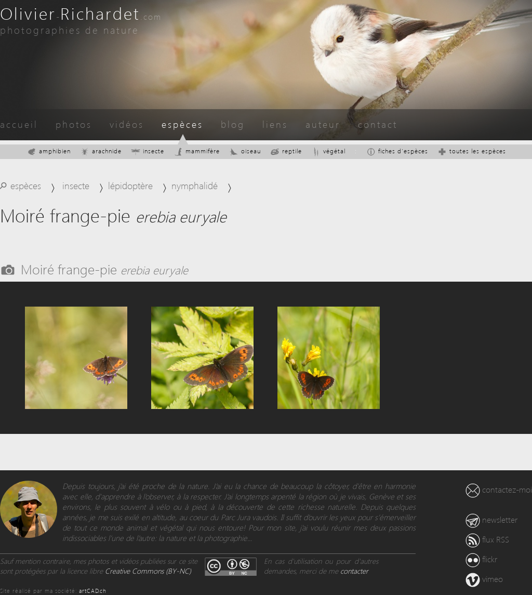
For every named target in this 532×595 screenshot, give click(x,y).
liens (275, 123)
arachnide (101, 151)
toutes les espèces (471, 151)
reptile (286, 151)
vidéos (127, 123)
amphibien (49, 151)
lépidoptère (130, 185)
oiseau (245, 151)
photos (74, 123)
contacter (354, 571)
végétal (328, 151)
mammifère (197, 151)
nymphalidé (194, 185)
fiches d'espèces (397, 151)
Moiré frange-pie (104, 268)
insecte (147, 151)
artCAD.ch (93, 590)
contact (377, 123)
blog (233, 123)
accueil (19, 123)
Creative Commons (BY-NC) (148, 571)
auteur (322, 123)
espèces (182, 123)
